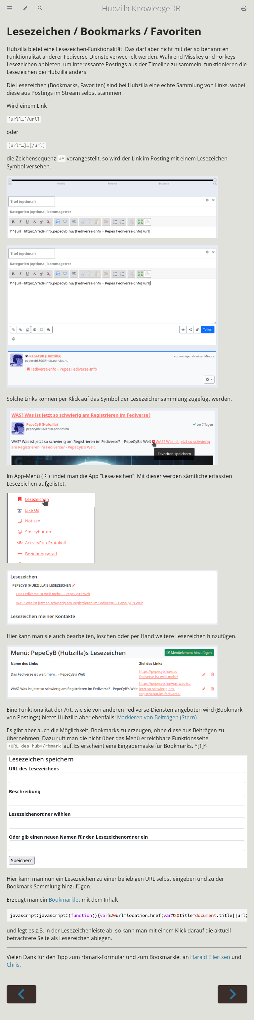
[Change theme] (25, 8)
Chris (13, 964)
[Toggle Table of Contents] (10, 8)
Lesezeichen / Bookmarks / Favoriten (104, 31)
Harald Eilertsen (210, 957)
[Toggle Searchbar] (39, 8)
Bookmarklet (64, 899)
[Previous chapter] (21, 994)
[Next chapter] (232, 994)
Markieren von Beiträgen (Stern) (157, 717)
